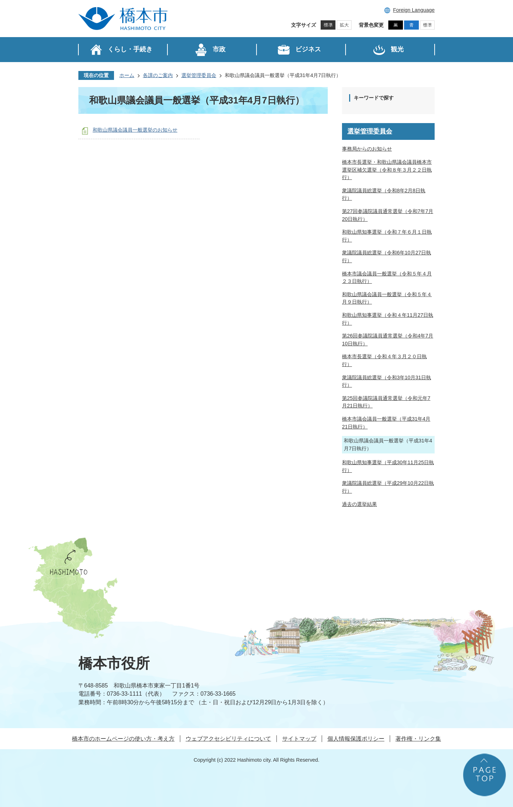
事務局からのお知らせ (367, 149)
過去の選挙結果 (359, 504)
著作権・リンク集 (418, 739)
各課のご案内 (158, 75)
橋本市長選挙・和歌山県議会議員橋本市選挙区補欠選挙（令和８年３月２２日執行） (387, 169)
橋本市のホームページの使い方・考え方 (123, 739)
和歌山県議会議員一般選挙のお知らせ (135, 130)
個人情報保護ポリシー (355, 739)
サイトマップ (299, 739)
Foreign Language (414, 10)
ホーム (126, 75)
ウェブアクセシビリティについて (228, 739)
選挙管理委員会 (198, 75)
